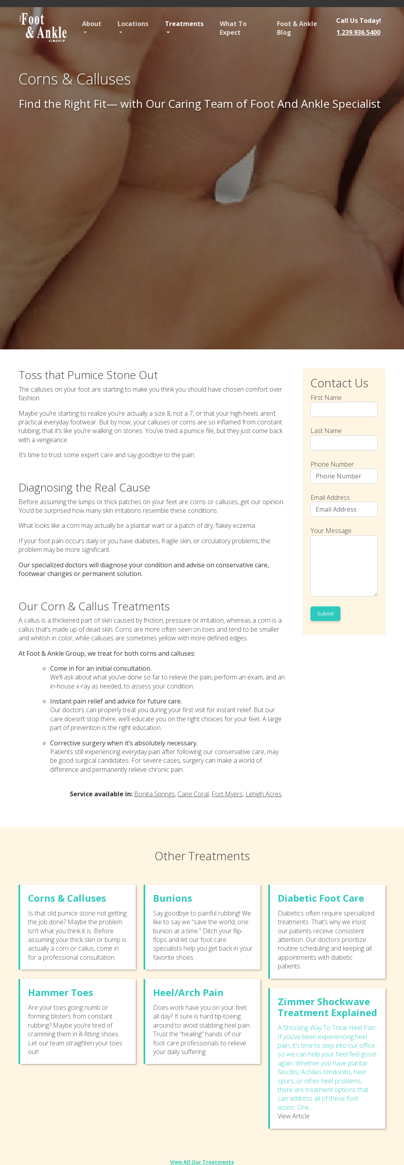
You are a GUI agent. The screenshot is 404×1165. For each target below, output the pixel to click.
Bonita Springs (154, 794)
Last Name (344, 438)
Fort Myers (227, 794)
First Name (344, 405)
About (91, 23)
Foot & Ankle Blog (297, 28)
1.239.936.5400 (358, 32)
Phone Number (344, 472)
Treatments (184, 23)
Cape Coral (193, 794)
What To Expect (233, 28)
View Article (294, 1116)
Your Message (344, 561)
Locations (133, 23)
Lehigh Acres (263, 794)
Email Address (344, 505)
